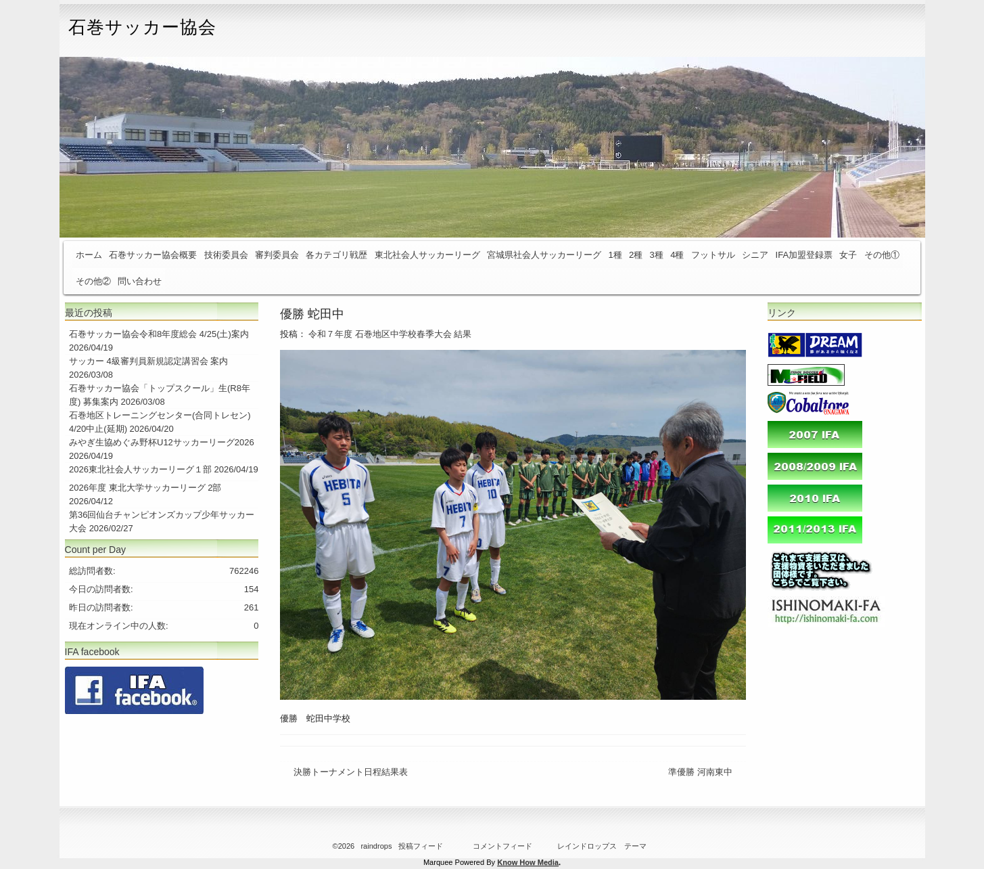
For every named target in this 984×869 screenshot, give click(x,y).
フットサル (713, 255)
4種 (677, 255)
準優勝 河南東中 (700, 772)
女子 (848, 255)
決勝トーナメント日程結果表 (351, 772)
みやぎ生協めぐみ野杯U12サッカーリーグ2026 (161, 442)
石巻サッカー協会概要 (153, 255)
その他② (93, 281)
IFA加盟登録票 (804, 255)
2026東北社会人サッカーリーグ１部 (140, 469)
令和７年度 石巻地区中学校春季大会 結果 (389, 334)
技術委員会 (226, 255)
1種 (615, 255)
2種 (635, 255)
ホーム (89, 255)
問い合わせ (140, 281)
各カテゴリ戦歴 (336, 255)
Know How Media (528, 862)
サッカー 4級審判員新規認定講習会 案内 (148, 361)
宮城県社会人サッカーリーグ (544, 255)
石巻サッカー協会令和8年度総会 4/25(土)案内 (159, 334)
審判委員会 (277, 255)
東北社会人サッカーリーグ (427, 255)
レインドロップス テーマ (602, 846)
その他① (881, 255)
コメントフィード (502, 846)
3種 (656, 255)
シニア (755, 255)
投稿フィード (420, 846)
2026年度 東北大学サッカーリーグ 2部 (145, 488)
